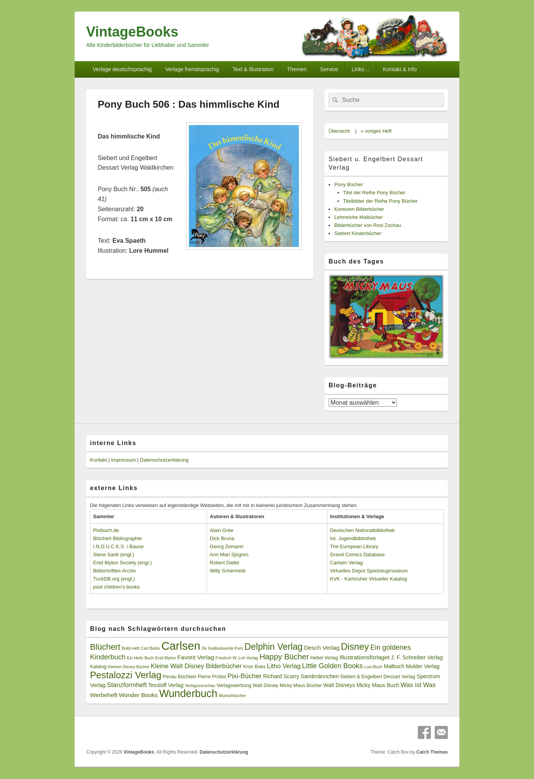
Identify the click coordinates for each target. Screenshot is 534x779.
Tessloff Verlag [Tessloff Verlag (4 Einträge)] (166, 685)
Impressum (123, 460)
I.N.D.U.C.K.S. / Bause (118, 546)
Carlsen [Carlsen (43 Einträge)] (180, 645)
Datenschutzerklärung (164, 460)
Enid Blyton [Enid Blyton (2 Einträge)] (165, 658)
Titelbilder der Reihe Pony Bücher (380, 201)
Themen (297, 69)
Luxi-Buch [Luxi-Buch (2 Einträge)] (373, 666)
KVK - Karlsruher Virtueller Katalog (368, 579)
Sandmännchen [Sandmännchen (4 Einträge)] (319, 676)
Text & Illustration (253, 69)
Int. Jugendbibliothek (353, 538)
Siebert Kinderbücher (357, 233)
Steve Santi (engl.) (113, 554)
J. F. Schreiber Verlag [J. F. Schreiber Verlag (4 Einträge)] (417, 657)
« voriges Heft (376, 131)
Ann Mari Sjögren (229, 554)
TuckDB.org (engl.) (114, 579)
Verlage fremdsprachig (192, 69)
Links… (361, 69)
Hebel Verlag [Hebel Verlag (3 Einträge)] (324, 658)
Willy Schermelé (227, 571)
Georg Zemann (226, 546)
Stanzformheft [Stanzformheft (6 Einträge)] (127, 685)
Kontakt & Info (400, 69)
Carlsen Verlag (346, 562)
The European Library (354, 546)
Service (329, 69)
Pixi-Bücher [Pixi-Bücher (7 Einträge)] (244, 676)
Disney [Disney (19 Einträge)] (355, 646)
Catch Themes (432, 752)
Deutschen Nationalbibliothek (362, 530)
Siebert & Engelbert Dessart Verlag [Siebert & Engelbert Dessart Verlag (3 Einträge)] (377, 676)
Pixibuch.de (106, 530)
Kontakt (98, 460)
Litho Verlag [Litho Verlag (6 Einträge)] (284, 666)
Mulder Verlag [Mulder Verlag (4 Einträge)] (423, 666)
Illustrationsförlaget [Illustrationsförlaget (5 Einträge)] (364, 657)
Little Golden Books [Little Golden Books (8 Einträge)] (332, 666)
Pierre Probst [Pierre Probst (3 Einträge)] (212, 676)
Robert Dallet (224, 562)
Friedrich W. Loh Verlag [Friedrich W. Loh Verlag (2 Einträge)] (236, 658)
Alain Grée (221, 530)
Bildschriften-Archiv (114, 571)
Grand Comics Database (357, 554)
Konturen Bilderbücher (359, 209)
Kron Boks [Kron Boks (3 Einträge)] (254, 666)
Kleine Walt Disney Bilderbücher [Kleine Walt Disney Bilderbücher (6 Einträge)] (196, 666)
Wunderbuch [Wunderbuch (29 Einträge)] (188, 693)
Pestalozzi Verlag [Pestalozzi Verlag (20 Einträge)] (125, 675)
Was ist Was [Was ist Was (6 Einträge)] (418, 685)
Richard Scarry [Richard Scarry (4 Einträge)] (281, 676)
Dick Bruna (222, 538)
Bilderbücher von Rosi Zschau (367, 225)
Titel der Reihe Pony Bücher (374, 192)
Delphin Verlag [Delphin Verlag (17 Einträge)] (274, 647)
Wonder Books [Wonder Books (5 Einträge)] (138, 695)
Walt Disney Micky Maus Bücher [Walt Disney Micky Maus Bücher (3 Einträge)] (287, 685)
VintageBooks (132, 32)
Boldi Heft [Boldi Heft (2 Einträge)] (130, 648)
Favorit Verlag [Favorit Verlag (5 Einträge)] (195, 657)
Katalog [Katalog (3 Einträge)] (98, 666)
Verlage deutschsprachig (122, 69)
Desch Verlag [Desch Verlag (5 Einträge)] (321, 647)
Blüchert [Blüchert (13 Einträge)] (105, 647)
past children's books (116, 587)
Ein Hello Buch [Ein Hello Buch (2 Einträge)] (140, 658)
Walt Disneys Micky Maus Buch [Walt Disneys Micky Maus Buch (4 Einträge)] (361, 685)
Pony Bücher (348, 184)
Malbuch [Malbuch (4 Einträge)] (394, 666)
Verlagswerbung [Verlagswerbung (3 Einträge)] (234, 685)
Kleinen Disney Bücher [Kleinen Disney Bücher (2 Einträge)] (128, 666)
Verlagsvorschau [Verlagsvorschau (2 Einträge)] (200, 685)
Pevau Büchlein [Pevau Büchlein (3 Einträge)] (179, 676)
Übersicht (339, 131)
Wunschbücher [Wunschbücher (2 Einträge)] (232, 695)
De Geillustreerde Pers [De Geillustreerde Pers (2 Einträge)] (222, 648)
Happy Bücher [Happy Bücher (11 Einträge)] (284, 656)
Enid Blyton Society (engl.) (122, 562)
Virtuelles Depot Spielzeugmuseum (369, 571)
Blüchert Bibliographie (117, 538)
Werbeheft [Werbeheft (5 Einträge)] (103, 695)
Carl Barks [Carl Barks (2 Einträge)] (150, 648)
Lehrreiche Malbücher (358, 217)
